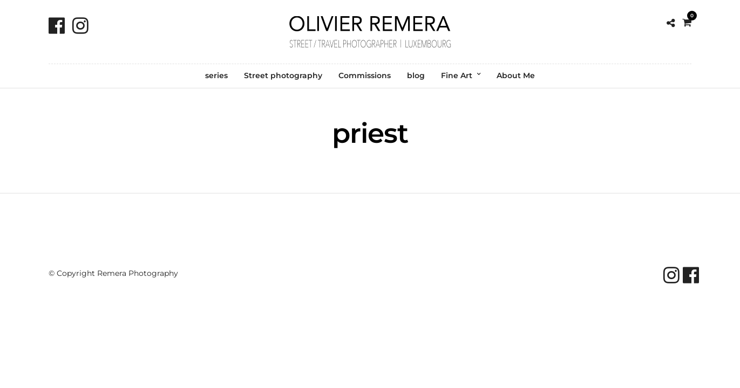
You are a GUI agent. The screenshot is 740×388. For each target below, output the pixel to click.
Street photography (283, 75)
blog (416, 75)
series (216, 75)
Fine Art (456, 75)
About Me (516, 75)
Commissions (364, 75)
